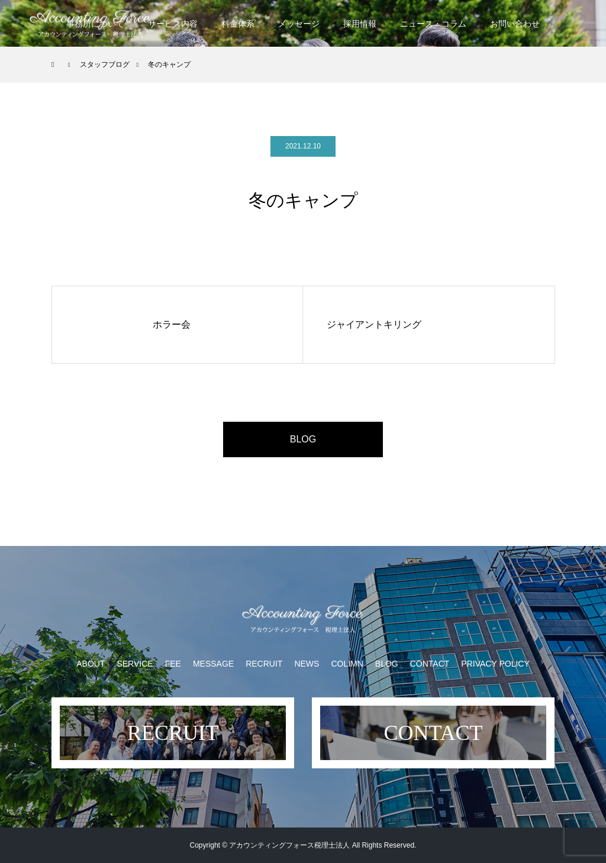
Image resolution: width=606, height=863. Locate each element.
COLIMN (347, 663)
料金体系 (237, 23)
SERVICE (135, 663)
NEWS (306, 663)
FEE (173, 663)
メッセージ (299, 23)
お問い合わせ (515, 23)
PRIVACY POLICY (495, 663)
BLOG (303, 439)
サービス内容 (173, 23)
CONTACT (430, 663)
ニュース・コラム (433, 23)
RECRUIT (264, 663)
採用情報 (359, 23)
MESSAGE (213, 663)
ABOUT (90, 663)
